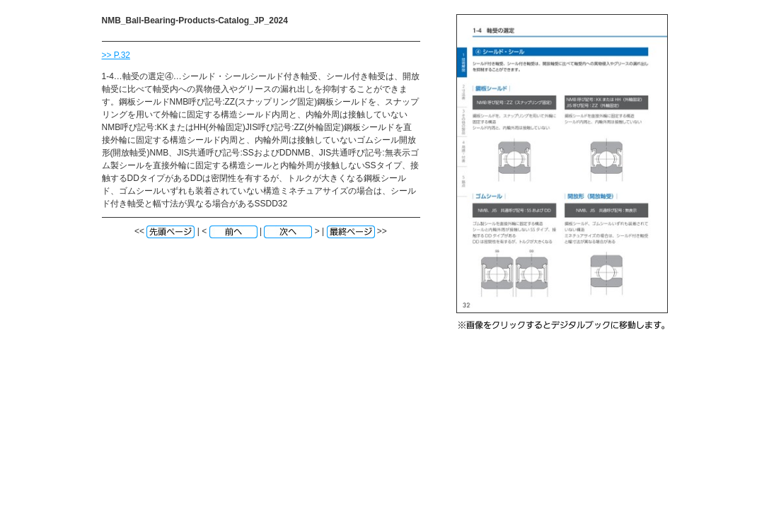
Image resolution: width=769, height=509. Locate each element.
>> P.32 (116, 55)
